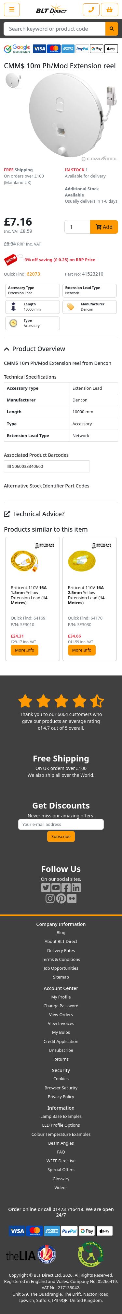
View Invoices (61, 1023)
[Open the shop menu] (12, 9)
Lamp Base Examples (61, 1116)
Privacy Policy (61, 1097)
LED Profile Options (61, 1125)
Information (61, 1108)
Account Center (61, 988)
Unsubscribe (61, 1050)
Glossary (61, 1179)
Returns (61, 1059)
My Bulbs (61, 1032)
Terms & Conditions (61, 959)
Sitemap (61, 977)
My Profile (61, 997)
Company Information (61, 924)
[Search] (111, 29)
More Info (24, 650)
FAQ (61, 1152)
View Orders (61, 1014)
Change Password (61, 1006)
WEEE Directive (61, 1161)
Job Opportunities (61, 968)
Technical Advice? (34, 513)
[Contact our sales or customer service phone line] (91, 9)
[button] (113, 599)
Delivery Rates (61, 950)
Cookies (61, 1079)
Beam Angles (61, 1143)
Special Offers (61, 1169)
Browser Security (61, 1088)
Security (61, 1070)
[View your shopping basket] (109, 9)
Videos (61, 1187)
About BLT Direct (61, 941)
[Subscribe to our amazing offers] (61, 824)
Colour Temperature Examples (61, 1134)
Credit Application (61, 1041)
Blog (61, 932)
